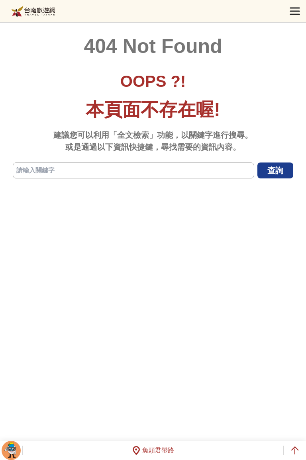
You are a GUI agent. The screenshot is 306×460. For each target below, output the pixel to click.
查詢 (275, 170)
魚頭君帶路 (153, 450)
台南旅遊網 (33, 11)
